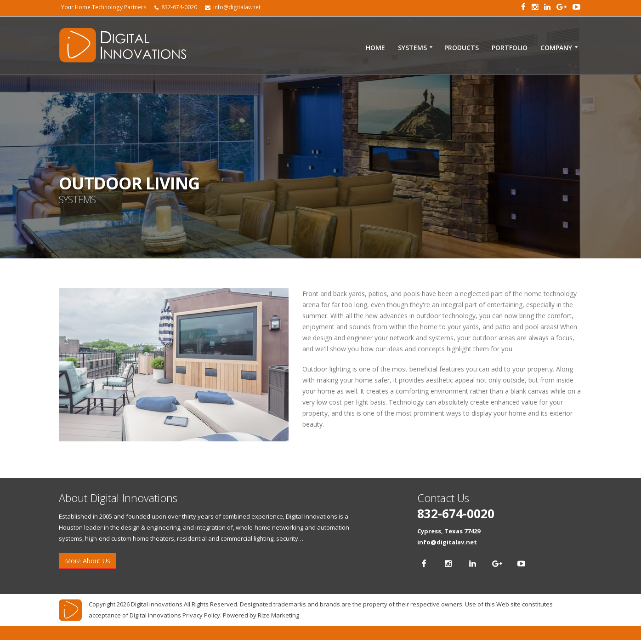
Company (556, 47)
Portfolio (510, 47)
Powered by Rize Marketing (261, 615)
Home (375, 47)
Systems (412, 47)
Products (461, 47)
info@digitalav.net (447, 542)
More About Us (87, 560)
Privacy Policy (201, 615)
